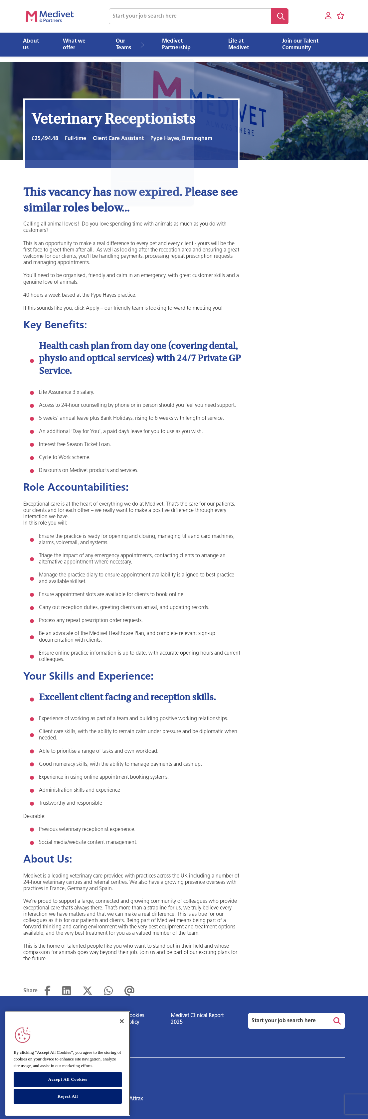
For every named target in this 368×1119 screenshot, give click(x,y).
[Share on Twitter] (87, 991)
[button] (145, 45)
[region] (67, 1063)
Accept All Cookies (67, 1079)
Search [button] (279, 16)
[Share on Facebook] (47, 991)
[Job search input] (190, 16)
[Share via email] (129, 991)
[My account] (328, 16)
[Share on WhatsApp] (108, 991)
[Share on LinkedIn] (66, 991)
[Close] (121, 1021)
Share (30, 991)
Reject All (68, 1096)
